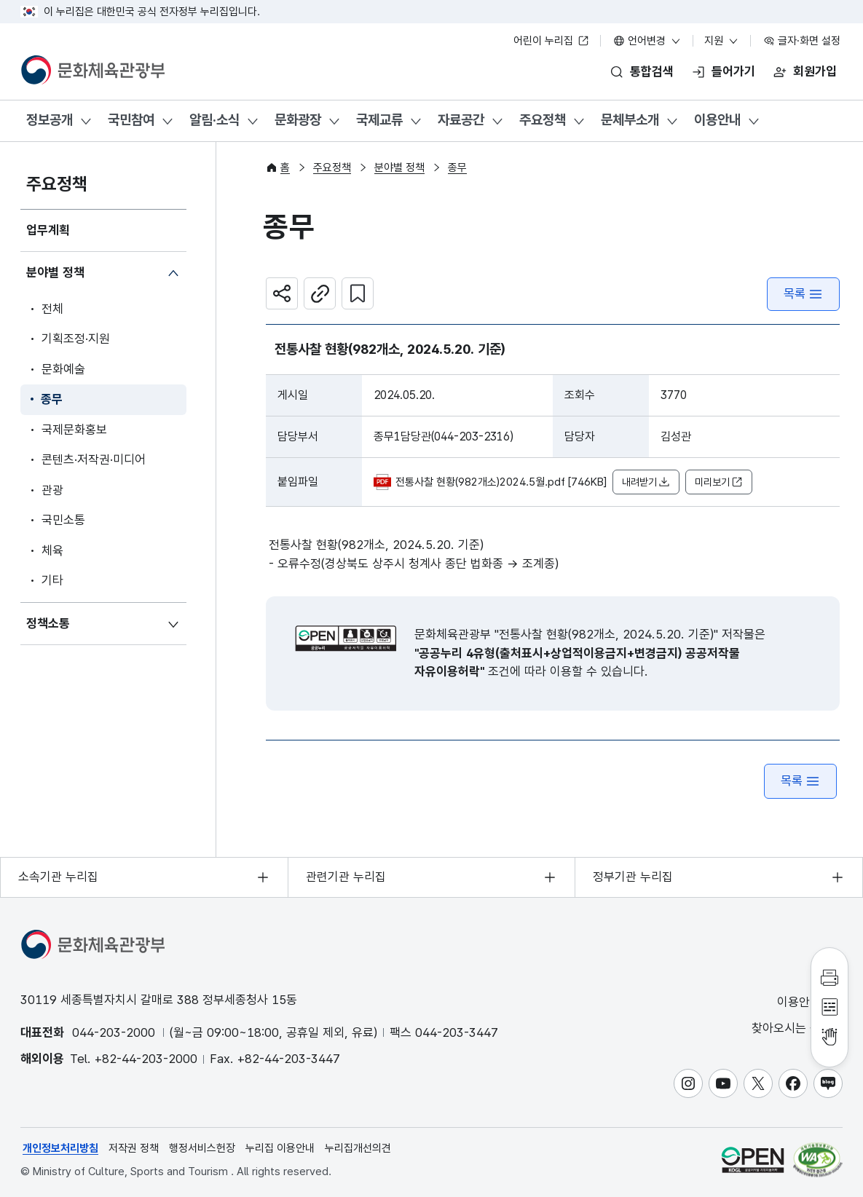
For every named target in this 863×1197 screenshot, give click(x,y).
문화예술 (63, 369)
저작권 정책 (134, 1148)
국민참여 (131, 119)
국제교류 (379, 119)
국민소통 (63, 520)
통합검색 (652, 71)
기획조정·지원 (76, 338)
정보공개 (49, 119)
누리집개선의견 (358, 1148)
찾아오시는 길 (796, 1028)
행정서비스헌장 (202, 1148)
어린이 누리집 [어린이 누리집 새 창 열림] (551, 40)
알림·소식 (214, 119)
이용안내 (717, 119)
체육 (52, 550)
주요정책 (542, 119)
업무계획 (48, 230)
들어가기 (733, 71)
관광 (52, 490)
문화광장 (298, 119)
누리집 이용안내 (280, 1148)
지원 (721, 40)
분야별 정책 (55, 272)
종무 (52, 399)
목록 (803, 293)
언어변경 (647, 40)
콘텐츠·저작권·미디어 (94, 459)
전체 (52, 308)
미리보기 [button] (719, 482)
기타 (52, 580)
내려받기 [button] (646, 482)
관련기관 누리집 (346, 876)
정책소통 (48, 623)
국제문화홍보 (74, 429)
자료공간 (461, 119)
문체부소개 (630, 119)
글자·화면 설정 (801, 40)
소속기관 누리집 (58, 876)
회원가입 (815, 71)
